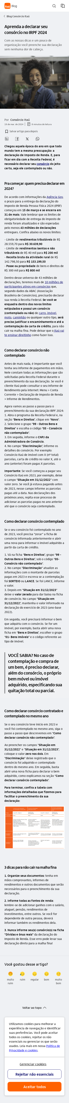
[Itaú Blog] (10, 6)
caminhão (19, 317)
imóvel (51, 313)
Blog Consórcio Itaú (16, 16)
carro (42, 313)
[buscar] (54, 6)
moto (7, 317)
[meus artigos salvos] (63, 6)
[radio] (10, 978)
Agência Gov (55, 197)
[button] (21, 131)
